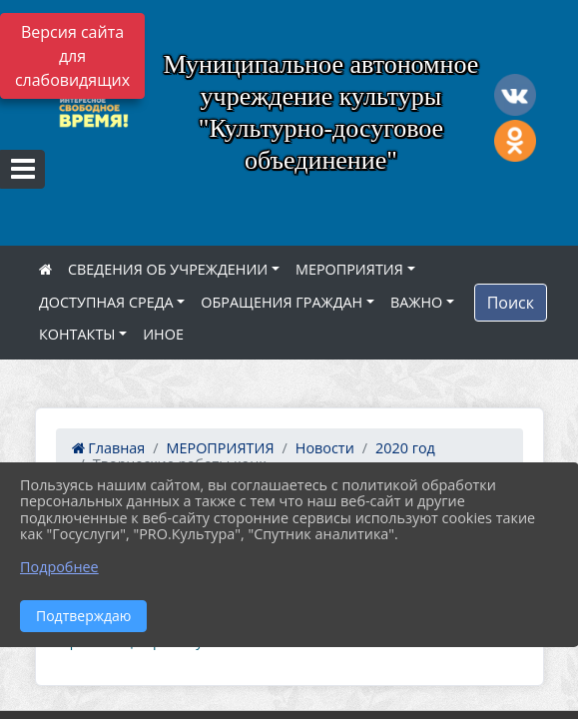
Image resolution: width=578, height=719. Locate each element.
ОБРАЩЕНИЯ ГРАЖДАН (281, 302)
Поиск (510, 303)
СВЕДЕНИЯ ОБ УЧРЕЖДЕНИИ (168, 269)
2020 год (405, 447)
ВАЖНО (416, 302)
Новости (324, 447)
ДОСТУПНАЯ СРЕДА (106, 302)
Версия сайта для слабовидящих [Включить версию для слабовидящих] (72, 56)
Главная (109, 447)
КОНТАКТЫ (77, 334)
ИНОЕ (163, 334)
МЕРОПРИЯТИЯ (349, 269)
